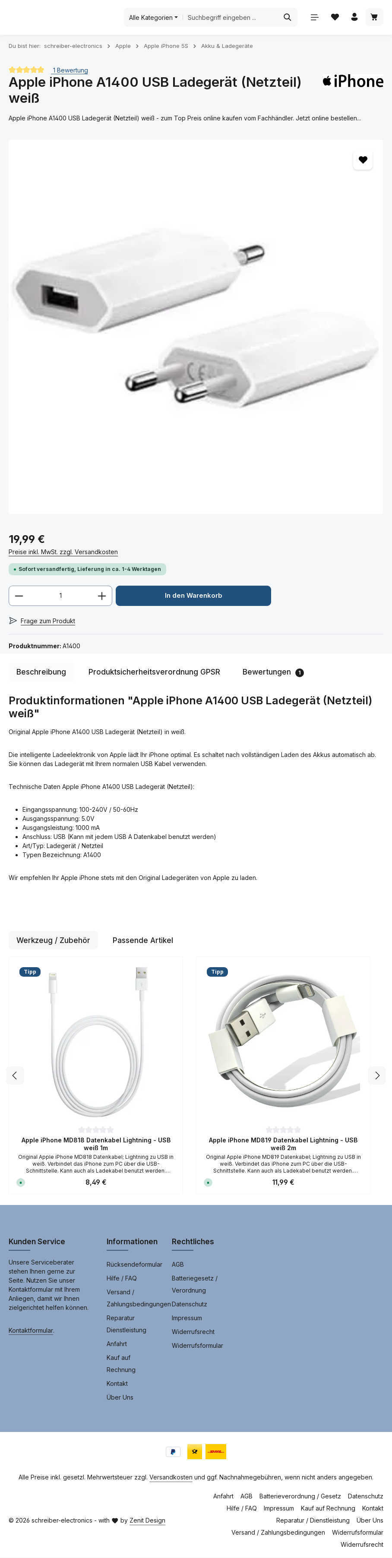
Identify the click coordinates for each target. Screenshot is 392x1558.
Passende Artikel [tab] (143, 940)
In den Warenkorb (193, 596)
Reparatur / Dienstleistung (313, 1520)
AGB (178, 1264)
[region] (196, 327)
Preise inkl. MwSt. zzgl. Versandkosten (63, 551)
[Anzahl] (60, 596)
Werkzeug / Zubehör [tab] (53, 940)
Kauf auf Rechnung (121, 1364)
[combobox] (236, 17)
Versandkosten (171, 1477)
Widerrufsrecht (193, 1332)
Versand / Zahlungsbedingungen (139, 1298)
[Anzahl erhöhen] (102, 596)
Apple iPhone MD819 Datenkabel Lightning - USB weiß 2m (283, 1144)
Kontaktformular (31, 1330)
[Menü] (313, 17)
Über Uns (120, 1397)
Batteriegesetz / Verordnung (195, 1284)
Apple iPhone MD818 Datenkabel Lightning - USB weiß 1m (96, 1144)
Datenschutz (189, 1304)
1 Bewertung (69, 69)
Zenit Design (147, 1520)
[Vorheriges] (15, 1076)
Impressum (187, 1318)
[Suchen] (286, 17)
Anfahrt (117, 1344)
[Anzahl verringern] (19, 596)
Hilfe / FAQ (122, 1278)
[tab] (41, 672)
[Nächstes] (377, 1076)
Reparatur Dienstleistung (126, 1324)
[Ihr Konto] (354, 17)
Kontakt (117, 1384)
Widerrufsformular (197, 1346)
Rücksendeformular (134, 1264)
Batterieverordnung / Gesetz (300, 1496)
